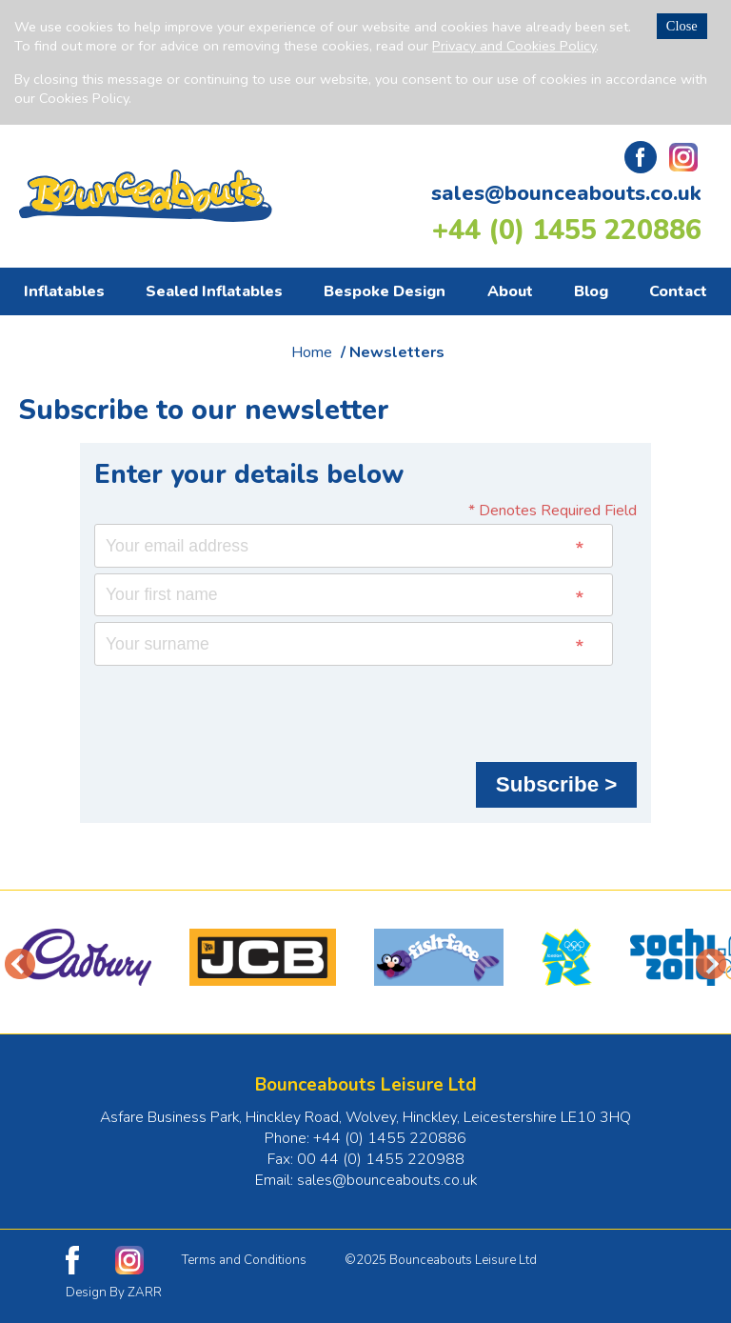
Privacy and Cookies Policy (514, 45)
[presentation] (239, 709)
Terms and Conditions (244, 1260)
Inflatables (64, 291)
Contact (678, 291)
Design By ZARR (114, 1292)
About (510, 291)
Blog (591, 291)
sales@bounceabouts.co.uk (566, 193)
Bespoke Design (384, 291)
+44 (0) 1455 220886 (566, 230)
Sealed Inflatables (214, 291)
